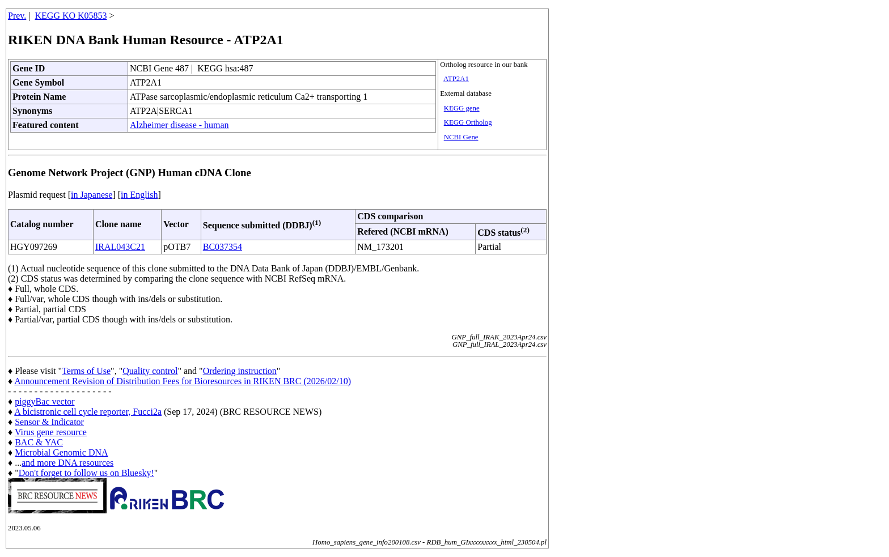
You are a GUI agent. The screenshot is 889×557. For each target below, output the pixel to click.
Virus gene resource (51, 432)
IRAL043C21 (120, 247)
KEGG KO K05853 (71, 15)
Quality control (149, 371)
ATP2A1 (456, 79)
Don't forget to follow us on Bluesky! (86, 473)
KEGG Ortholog (468, 122)
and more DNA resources (67, 462)
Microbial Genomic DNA (61, 452)
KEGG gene (462, 108)
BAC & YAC (39, 442)
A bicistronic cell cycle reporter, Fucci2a (88, 411)
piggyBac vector (44, 401)
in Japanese (91, 194)
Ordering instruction (240, 371)
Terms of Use (86, 371)
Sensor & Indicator (49, 422)
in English (139, 194)
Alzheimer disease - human (179, 125)
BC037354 (222, 247)
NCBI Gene (461, 137)
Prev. (17, 15)
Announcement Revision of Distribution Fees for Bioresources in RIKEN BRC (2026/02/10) (182, 381)
